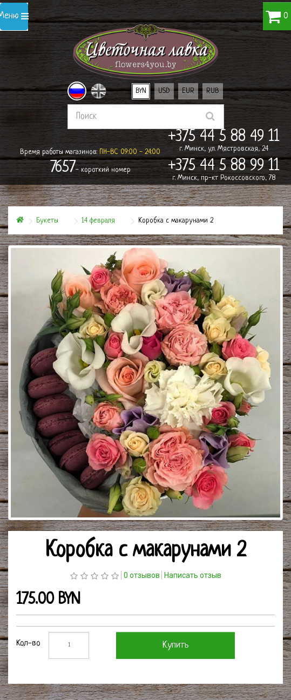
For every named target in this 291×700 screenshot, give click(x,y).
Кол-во (28, 643)
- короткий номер (90, 168)
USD (164, 91)
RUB (212, 91)
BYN (141, 91)
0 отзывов (142, 575)
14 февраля (98, 221)
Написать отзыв (192, 575)
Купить (176, 645)
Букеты (47, 221)
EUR (188, 91)
